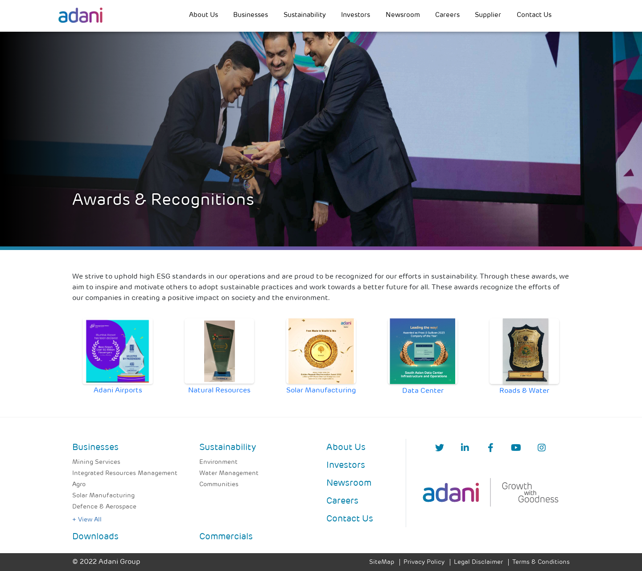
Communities (219, 484)
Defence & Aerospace (104, 507)
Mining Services (96, 462)
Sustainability (305, 15)
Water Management (229, 473)
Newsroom (403, 15)
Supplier (488, 15)
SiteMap (381, 562)
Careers (447, 15)
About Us (203, 15)
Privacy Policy (423, 562)
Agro (79, 484)
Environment (218, 462)
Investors (355, 15)
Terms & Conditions (541, 562)
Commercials (226, 537)
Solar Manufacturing (103, 495)
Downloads (95, 537)
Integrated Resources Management (124, 473)
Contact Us (534, 15)
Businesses (250, 15)
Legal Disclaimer (478, 562)
